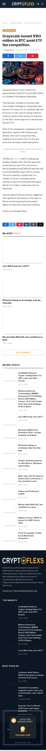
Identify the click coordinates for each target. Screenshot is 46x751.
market (16, 159)
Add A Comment (23, 352)
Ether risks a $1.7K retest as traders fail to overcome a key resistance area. (31, 478)
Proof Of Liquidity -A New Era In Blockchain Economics (30, 535)
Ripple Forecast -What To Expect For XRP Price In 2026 (30, 520)
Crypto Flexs (9, 50)
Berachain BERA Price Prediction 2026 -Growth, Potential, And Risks (29, 432)
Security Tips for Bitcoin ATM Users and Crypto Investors (29, 708)
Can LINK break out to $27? (15, 266)
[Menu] (4, 4)
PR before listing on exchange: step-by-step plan (29, 448)
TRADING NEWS (9, 30)
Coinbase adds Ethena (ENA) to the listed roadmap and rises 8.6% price (31, 675)
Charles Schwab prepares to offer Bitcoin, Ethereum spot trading (30, 463)
